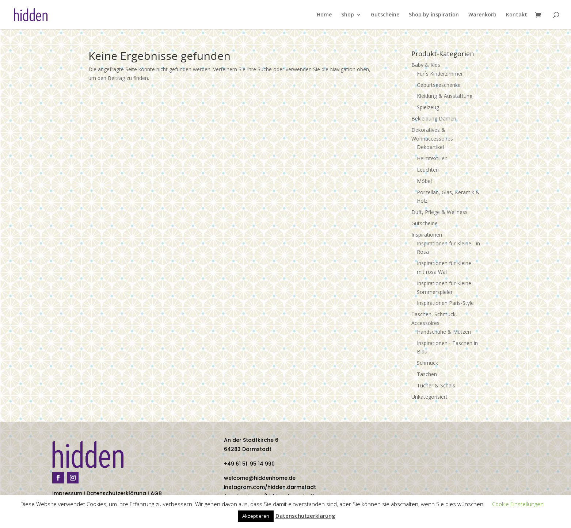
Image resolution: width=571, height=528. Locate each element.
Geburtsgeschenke (439, 84)
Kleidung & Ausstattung (444, 95)
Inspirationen (426, 234)
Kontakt (516, 15)
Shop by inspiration (434, 15)
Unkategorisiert (429, 396)
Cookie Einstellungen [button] (518, 504)
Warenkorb (482, 15)
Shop (347, 15)
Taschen (427, 374)
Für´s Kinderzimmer (440, 73)
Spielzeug (428, 107)
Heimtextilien (432, 158)
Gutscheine (385, 15)
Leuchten (428, 169)
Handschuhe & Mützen (444, 331)
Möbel (424, 180)
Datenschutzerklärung (116, 493)
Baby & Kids (425, 64)
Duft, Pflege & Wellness (439, 211)
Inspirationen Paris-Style (445, 302)
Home (324, 15)
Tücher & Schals (436, 385)
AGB (156, 493)
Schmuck (427, 362)
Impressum (67, 493)
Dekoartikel (430, 147)
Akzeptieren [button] (255, 516)
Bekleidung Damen (433, 118)
